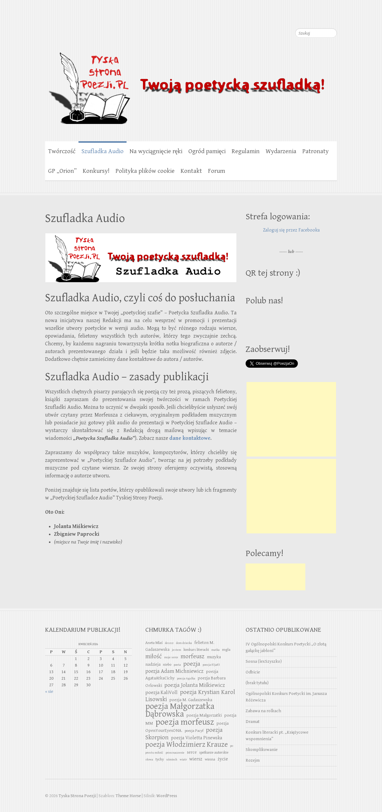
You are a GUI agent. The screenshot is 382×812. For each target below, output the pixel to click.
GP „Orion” (62, 171)
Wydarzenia (281, 151)
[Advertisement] (291, 419)
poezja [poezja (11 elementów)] (191, 663)
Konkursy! (96, 171)
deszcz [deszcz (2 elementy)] (169, 643)
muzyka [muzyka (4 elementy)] (214, 656)
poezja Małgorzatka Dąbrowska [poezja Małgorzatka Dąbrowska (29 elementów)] (179, 710)
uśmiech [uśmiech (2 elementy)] (171, 759)
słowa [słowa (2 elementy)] (149, 759)
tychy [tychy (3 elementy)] (159, 759)
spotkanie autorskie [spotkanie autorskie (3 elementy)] (213, 752)
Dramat (253, 721)
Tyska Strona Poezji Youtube (320, 17)
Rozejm (253, 760)
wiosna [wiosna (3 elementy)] (210, 759)
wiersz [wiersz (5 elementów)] (195, 759)
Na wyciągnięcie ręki (156, 151)
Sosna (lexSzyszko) (264, 661)
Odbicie (253, 672)
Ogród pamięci (207, 151)
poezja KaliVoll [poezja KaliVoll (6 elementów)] (161, 692)
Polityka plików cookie (145, 171)
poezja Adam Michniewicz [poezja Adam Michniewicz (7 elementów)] (174, 671)
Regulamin (246, 151)
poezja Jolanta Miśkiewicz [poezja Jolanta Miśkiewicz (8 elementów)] (194, 685)
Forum (216, 171)
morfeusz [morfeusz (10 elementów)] (192, 656)
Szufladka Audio (102, 151)
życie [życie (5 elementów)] (223, 759)
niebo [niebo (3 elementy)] (167, 664)
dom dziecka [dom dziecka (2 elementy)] (184, 643)
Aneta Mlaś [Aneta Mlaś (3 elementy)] (154, 643)
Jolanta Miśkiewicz (76, 526)
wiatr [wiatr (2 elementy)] (183, 759)
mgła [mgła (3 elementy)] (226, 650)
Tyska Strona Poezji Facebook (296, 17)
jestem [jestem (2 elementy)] (176, 650)
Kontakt (191, 171)
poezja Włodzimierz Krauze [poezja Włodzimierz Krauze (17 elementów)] (186, 744)
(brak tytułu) (257, 682)
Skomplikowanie (262, 749)
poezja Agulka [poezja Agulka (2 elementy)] (186, 678)
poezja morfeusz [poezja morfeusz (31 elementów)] (184, 722)
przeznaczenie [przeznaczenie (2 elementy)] (175, 752)
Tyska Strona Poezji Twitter (308, 17)
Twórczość (62, 151)
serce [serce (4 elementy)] (192, 752)
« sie (49, 691)
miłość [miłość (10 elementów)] (153, 656)
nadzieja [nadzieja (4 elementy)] (153, 664)
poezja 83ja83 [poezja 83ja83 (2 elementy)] (211, 665)
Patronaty (315, 151)
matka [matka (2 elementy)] (215, 650)
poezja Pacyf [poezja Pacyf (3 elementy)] (194, 731)
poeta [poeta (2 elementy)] (177, 665)
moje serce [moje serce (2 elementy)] (171, 657)
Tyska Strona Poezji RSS (332, 17)
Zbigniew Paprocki (76, 534)
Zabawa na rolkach (263, 710)
